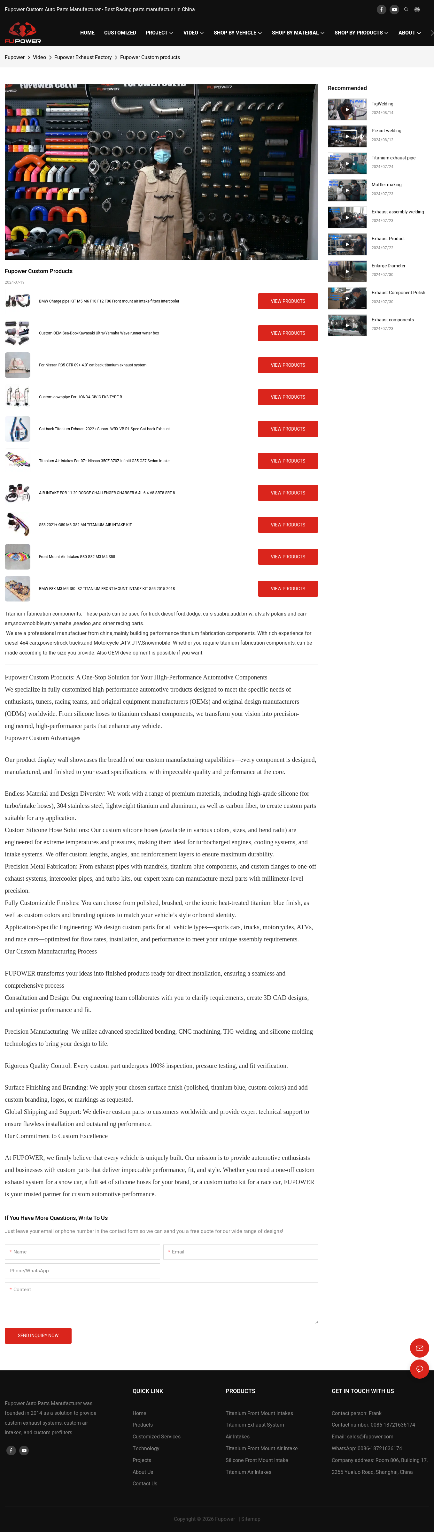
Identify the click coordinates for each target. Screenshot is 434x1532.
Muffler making (387, 184)
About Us (143, 1472)
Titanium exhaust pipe (393, 158)
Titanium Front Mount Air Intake (262, 1448)
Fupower (15, 57)
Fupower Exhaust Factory (83, 57)
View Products (288, 301)
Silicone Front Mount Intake (257, 1460)
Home (139, 1413)
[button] (432, 33)
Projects (142, 1460)
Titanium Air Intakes (248, 1472)
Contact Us (145, 1484)
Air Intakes (238, 1437)
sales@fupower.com (370, 1437)
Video (39, 57)
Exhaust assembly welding (398, 212)
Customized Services (157, 1437)
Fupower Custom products (150, 57)
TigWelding (382, 104)
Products (143, 1425)
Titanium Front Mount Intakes (259, 1413)
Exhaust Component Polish (398, 292)
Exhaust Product (388, 238)
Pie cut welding (386, 130)
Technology (146, 1448)
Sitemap (250, 1519)
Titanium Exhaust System (255, 1425)
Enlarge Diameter (389, 266)
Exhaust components (393, 320)
